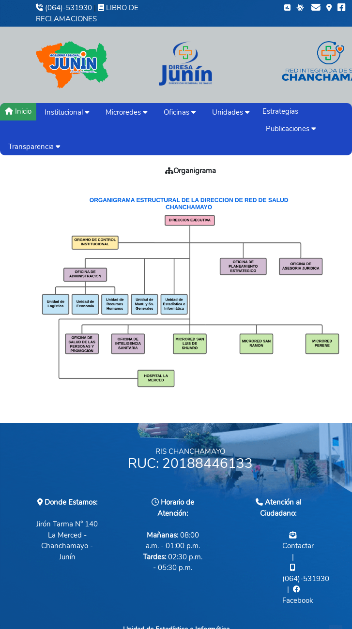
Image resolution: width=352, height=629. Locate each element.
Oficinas (180, 112)
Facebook (297, 600)
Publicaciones (291, 129)
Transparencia (34, 146)
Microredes (126, 112)
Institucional (67, 112)
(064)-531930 (64, 8)
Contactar (298, 546)
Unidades (230, 112)
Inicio (18, 111)
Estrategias (280, 111)
